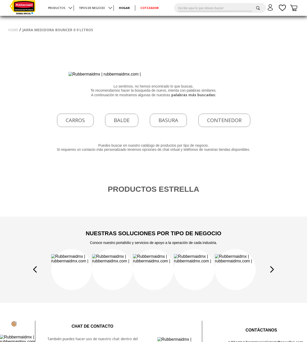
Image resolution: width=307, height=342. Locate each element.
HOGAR (124, 8)
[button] (271, 7)
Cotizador (149, 8)
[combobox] (215, 8)
